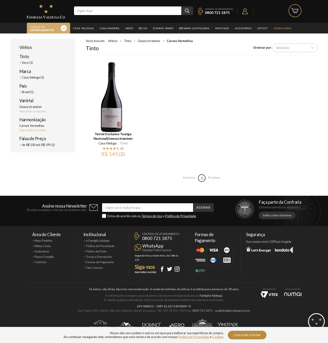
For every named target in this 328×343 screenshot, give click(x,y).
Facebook (162, 269)
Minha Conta (43, 246)
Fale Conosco (94, 267)
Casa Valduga (83, 28)
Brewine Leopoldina (194, 28)
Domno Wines (163, 28)
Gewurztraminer (149, 41)
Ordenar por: (262, 47)
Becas (143, 28)
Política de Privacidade (180, 216)
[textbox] (127, 10)
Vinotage (222, 28)
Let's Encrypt (258, 249)
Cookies (218, 337)
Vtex (269, 294)
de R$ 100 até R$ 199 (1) (38, 145)
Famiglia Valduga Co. (46, 11)
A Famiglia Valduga (97, 240)
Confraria (40, 262)
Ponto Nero (176, 325)
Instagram (177, 269)
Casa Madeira (109, 28)
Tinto (24, 56)
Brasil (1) (27, 92)
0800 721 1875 (217, 12)
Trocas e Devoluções (99, 256)
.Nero (129, 28)
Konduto (284, 249)
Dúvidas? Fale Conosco (156, 250)
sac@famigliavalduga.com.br (232, 310)
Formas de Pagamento (100, 262)
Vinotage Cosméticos (228, 325)
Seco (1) (27, 62)
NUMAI (292, 294)
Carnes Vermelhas (180, 41)
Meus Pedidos (43, 240)
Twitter (169, 269)
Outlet (262, 28)
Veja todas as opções (32, 111)
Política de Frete (96, 251)
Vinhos (25, 47)
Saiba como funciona (277, 215)
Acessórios (243, 28)
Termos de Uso (151, 216)
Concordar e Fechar (247, 335)
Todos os (42, 29)
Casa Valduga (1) (33, 77)
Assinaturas (282, 28)
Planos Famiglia (44, 256)
